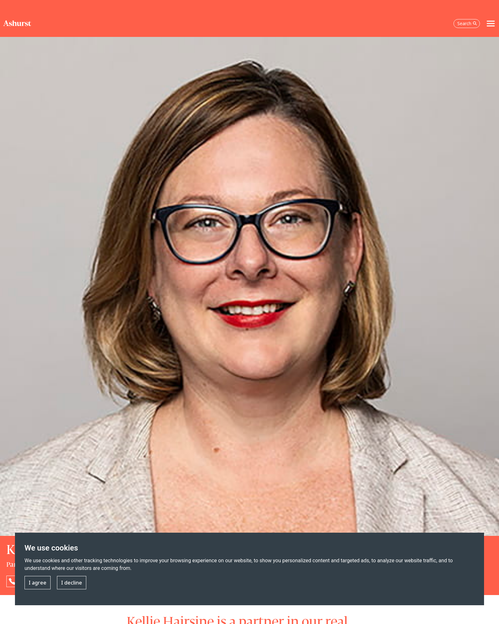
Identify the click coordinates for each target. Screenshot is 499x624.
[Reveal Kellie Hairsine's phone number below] (12, 581)
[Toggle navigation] (491, 23)
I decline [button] (71, 582)
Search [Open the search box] (467, 23)
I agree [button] (37, 582)
